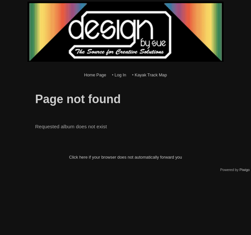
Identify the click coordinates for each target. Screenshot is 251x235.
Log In (120, 74)
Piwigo (245, 170)
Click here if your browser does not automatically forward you (125, 157)
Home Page (95, 74)
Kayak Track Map (151, 74)
